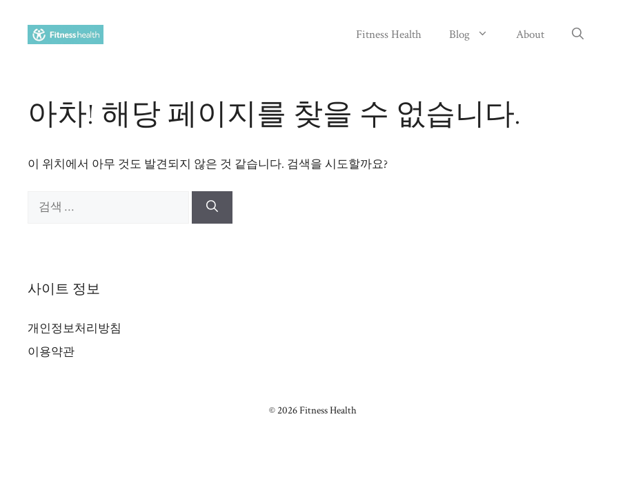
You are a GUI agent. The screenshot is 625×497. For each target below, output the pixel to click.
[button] (577, 34)
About (530, 34)
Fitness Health (388, 34)
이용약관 (51, 352)
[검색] (212, 207)
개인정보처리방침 (74, 328)
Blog (475, 34)
